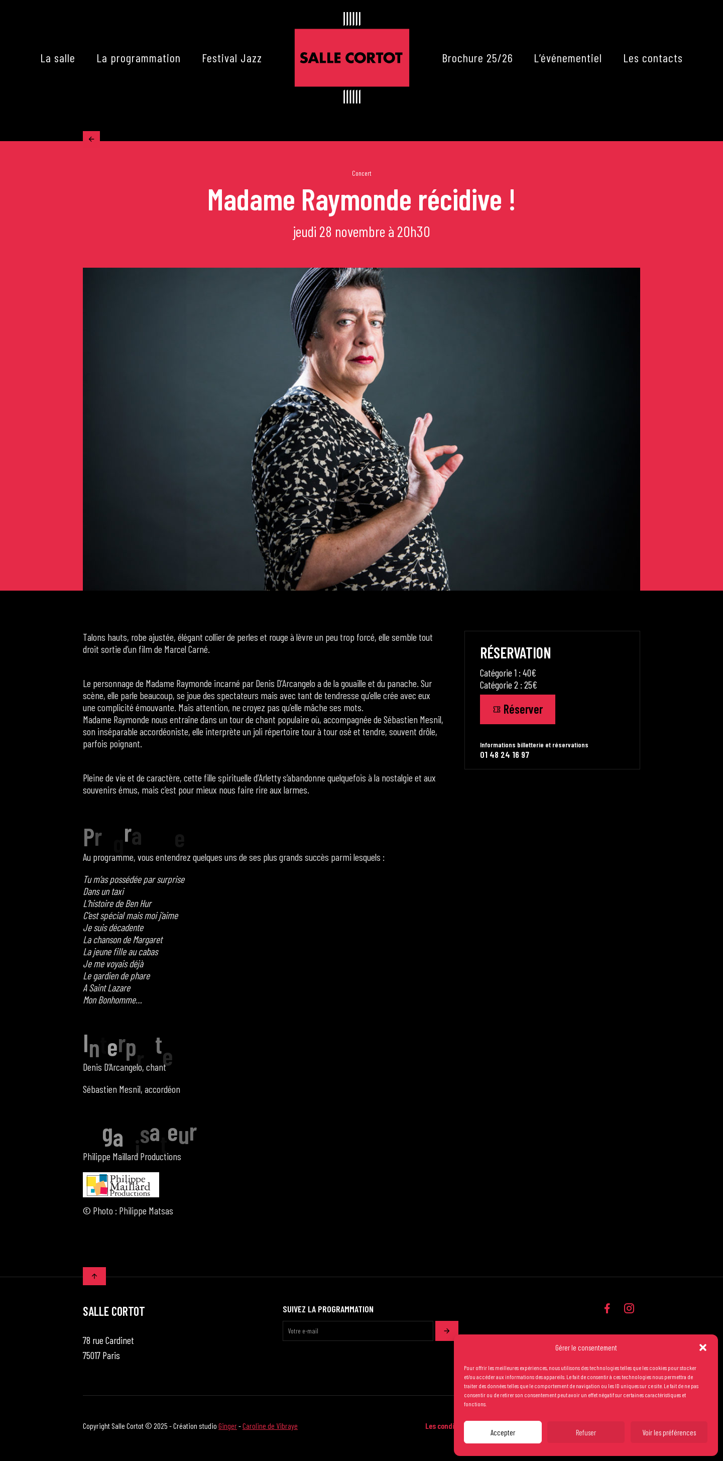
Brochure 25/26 (477, 57)
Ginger (227, 1430)
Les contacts (653, 57)
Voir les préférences (669, 1432)
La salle (57, 57)
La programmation (138, 57)
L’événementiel (568, 57)
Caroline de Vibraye (270, 1430)
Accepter (503, 1432)
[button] (703, 1347)
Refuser (586, 1432)
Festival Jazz (232, 57)
